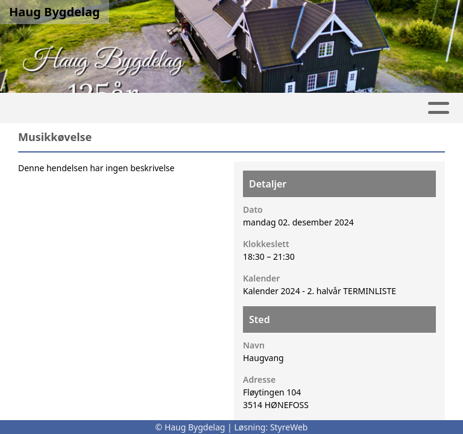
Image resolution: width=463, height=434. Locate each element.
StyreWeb (289, 427)
